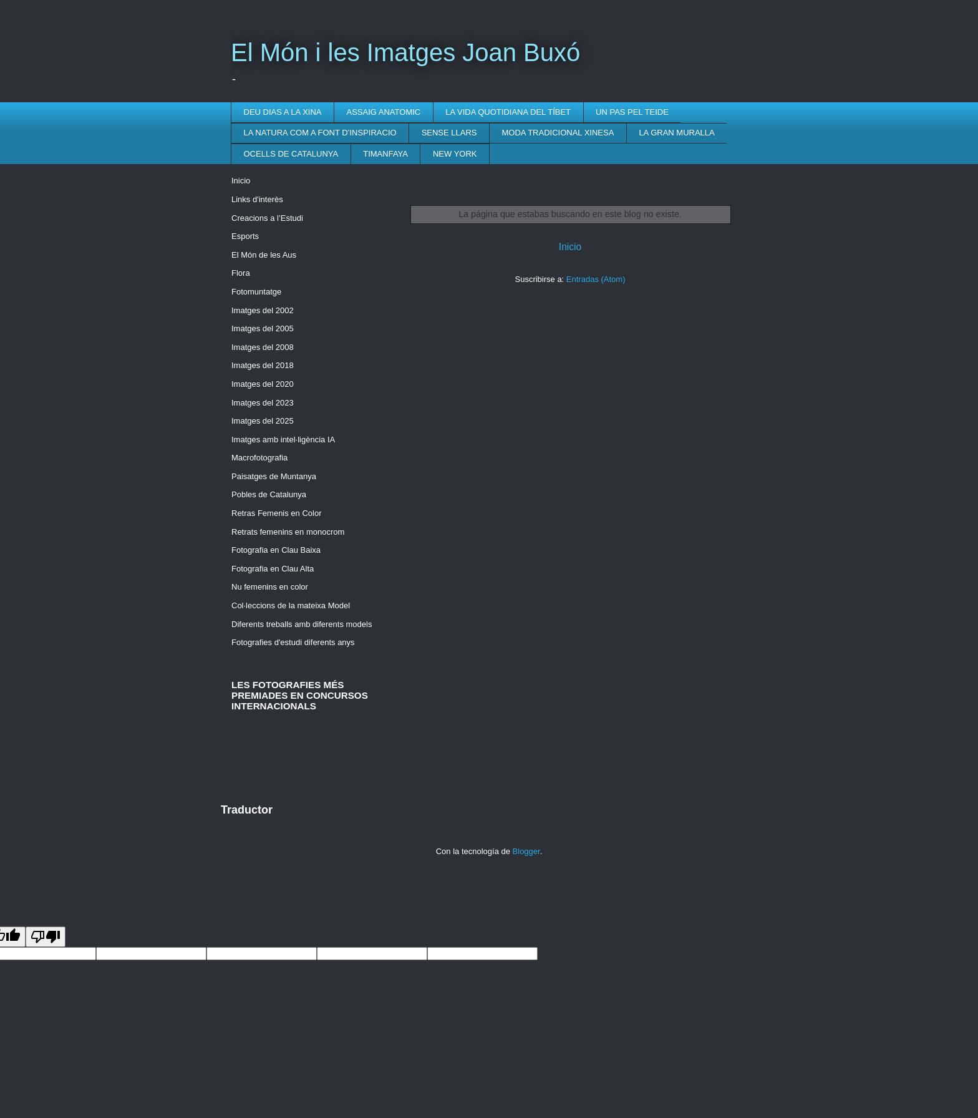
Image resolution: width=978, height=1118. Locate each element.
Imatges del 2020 (262, 384)
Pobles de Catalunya (268, 494)
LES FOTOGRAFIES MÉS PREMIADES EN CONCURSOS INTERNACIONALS (299, 695)
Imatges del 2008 (262, 347)
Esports (245, 236)
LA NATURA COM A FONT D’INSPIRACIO (320, 132)
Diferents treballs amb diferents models (301, 624)
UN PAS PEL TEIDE (632, 112)
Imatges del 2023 (262, 402)
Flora (240, 273)
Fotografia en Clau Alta (272, 568)
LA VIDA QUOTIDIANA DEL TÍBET (508, 112)
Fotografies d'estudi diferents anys (293, 642)
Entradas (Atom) (596, 279)
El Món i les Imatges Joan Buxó (405, 52)
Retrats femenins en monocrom (287, 532)
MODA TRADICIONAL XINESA (558, 132)
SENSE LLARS (449, 132)
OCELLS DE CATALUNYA (291, 153)
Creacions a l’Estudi (267, 218)
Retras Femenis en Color (276, 513)
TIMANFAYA (385, 153)
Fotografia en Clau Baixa (276, 550)
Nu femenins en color (269, 586)
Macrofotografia (259, 457)
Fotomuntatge (256, 291)
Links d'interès (257, 199)
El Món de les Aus (263, 255)
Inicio (570, 246)
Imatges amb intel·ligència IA (283, 439)
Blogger (526, 851)
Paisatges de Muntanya (273, 476)
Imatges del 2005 (262, 328)
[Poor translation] (45, 936)
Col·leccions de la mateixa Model (290, 605)
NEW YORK (455, 153)
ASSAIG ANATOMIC (384, 112)
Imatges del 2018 (262, 365)
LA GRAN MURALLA (676, 132)
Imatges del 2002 (262, 310)
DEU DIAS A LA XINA (283, 112)
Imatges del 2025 (262, 420)
